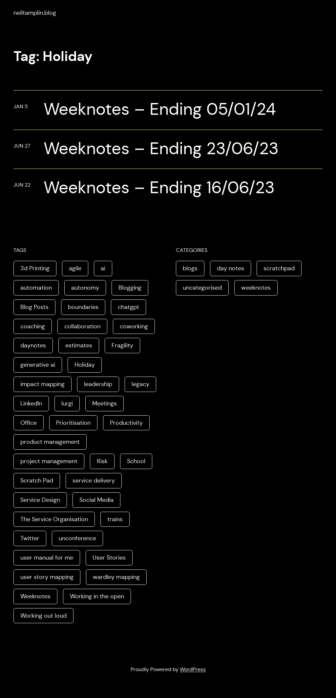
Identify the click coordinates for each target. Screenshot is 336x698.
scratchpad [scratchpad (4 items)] (279, 268)
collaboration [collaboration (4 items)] (82, 326)
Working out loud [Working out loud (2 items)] (43, 615)
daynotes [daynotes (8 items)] (33, 345)
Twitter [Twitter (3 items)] (29, 538)
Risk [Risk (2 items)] (102, 461)
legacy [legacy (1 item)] (140, 384)
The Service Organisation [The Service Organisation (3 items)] (54, 519)
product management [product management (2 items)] (50, 441)
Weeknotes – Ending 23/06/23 (161, 148)
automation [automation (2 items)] (36, 287)
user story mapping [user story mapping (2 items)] (47, 577)
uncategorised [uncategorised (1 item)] (202, 287)
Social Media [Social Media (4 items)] (96, 499)
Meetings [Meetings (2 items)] (104, 403)
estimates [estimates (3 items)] (78, 345)
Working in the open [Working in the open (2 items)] (97, 596)
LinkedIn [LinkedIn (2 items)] (31, 403)
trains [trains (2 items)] (115, 519)
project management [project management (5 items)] (48, 461)
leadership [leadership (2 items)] (98, 384)
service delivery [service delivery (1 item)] (94, 480)
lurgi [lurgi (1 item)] (67, 403)
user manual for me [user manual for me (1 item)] (46, 557)
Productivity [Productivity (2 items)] (126, 422)
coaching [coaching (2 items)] (32, 326)
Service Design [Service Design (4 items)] (40, 499)
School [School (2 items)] (136, 461)
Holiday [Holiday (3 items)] (84, 364)
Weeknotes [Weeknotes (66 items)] (35, 596)
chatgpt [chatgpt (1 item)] (128, 307)
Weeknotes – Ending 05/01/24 (160, 109)
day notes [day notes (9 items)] (230, 268)
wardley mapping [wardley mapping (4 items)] (116, 577)
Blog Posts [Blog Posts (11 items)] (34, 307)
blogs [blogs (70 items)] (190, 268)
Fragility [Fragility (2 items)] (122, 345)
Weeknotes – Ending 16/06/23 (159, 187)
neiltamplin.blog (34, 12)
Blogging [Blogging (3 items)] (129, 287)
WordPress (193, 669)
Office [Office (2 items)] (28, 422)
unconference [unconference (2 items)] (77, 538)
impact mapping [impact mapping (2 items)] (42, 384)
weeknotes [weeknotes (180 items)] (256, 287)
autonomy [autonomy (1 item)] (85, 287)
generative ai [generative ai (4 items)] (37, 364)
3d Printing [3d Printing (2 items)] (35, 268)
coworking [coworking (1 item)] (134, 326)
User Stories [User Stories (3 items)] (109, 557)
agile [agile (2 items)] (75, 268)
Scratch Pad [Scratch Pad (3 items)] (36, 480)
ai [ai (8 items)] (103, 268)
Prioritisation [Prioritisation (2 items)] (73, 422)
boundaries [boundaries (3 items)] (83, 307)
